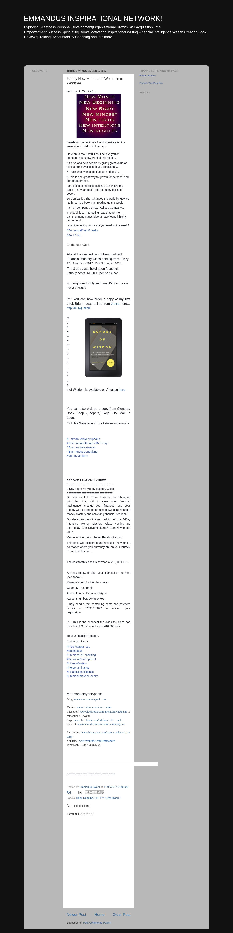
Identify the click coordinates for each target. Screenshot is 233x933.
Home (99, 914)
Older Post (121, 914)
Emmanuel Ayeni (147, 75)
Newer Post (76, 914)
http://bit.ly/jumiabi (79, 308)
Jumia (116, 303)
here (121, 389)
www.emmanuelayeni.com (90, 699)
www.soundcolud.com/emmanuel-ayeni (101, 724)
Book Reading (84, 797)
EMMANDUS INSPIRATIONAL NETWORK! (93, 18)
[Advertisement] (100, 55)
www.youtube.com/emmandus (97, 740)
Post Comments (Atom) (97, 922)
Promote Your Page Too (151, 83)
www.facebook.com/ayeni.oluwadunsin (103, 711)
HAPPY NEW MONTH (108, 797)
